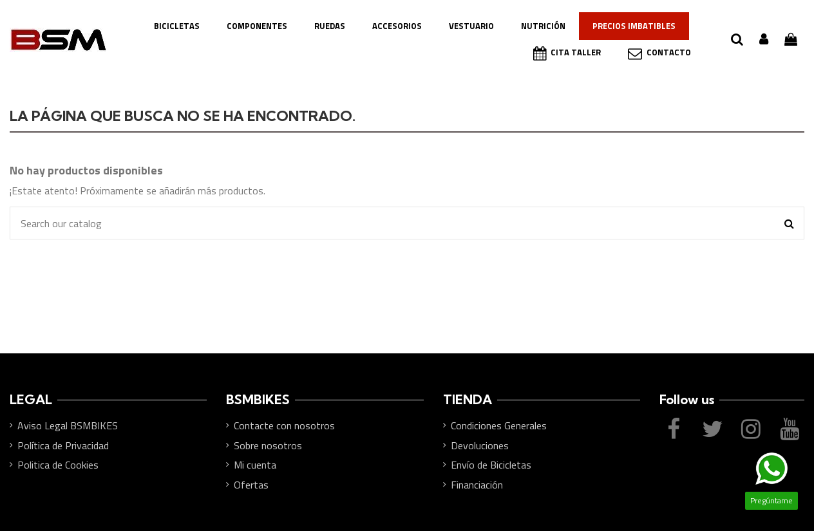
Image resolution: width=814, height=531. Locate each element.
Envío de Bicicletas (491, 464)
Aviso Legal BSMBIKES (67, 425)
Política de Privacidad (63, 445)
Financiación (477, 484)
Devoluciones (480, 445)
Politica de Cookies (58, 464)
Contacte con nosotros (284, 425)
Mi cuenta (255, 464)
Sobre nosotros (268, 445)
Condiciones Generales (499, 425)
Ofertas (251, 484)
